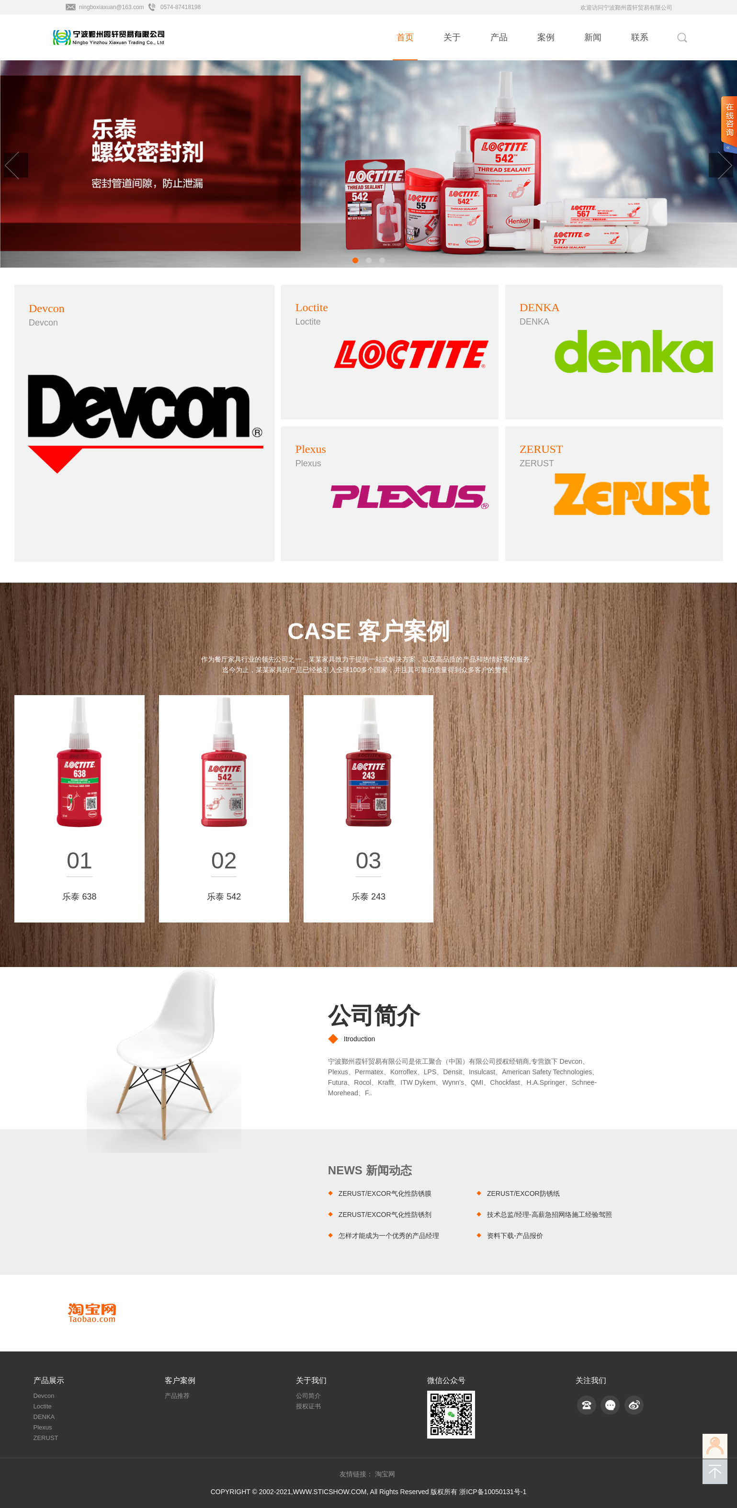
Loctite (43, 1406)
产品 (499, 37)
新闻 (592, 37)
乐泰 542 (224, 896)
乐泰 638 (79, 896)
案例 (546, 37)
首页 (405, 37)
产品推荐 (177, 1395)
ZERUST (46, 1437)
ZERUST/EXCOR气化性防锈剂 (385, 1214)
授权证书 (308, 1406)
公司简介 (374, 1015)
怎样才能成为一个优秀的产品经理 (389, 1235)
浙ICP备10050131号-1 (492, 1492)
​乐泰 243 (368, 896)
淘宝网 (385, 1474)
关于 (452, 37)
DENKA (44, 1416)
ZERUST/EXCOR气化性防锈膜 (385, 1193)
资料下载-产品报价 (515, 1235)
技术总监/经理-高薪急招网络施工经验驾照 (549, 1214)
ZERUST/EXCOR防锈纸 (523, 1193)
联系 (639, 37)
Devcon (44, 1395)
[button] (355, 260)
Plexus (43, 1427)
